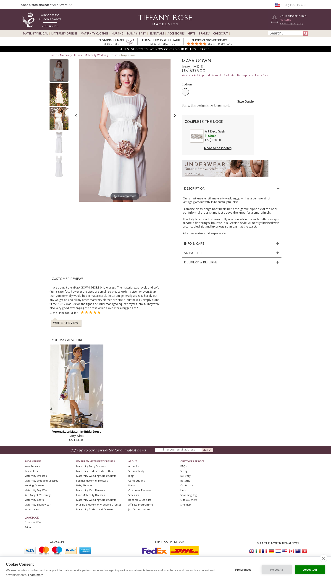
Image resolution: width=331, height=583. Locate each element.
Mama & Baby (136, 33)
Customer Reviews (139, 490)
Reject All (276, 569)
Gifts (191, 33)
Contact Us (186, 485)
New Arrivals (32, 466)
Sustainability (136, 471)
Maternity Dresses (64, 33)
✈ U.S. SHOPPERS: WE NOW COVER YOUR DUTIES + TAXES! (165, 49)
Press (131, 485)
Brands (204, 33)
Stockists (133, 495)
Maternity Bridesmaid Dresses (94, 509)
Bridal (28, 527)
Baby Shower (84, 485)
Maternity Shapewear (37, 504)
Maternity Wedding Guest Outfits (96, 475)
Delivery (185, 475)
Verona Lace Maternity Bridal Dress (76, 431)
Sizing (183, 471)
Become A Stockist (139, 499)
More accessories (217, 148)
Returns (185, 480)
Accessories (176, 33)
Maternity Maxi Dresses (90, 490)
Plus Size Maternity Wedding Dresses (98, 504)
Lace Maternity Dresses (90, 495)
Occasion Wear (33, 522)
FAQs (183, 466)
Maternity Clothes (94, 33)
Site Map (185, 504)
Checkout (220, 33)
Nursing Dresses (34, 485)
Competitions (136, 480)
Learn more (35, 575)
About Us (133, 466)
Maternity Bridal (35, 33)
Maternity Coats (34, 499)
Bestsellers (31, 471)
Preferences (243, 569)
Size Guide (245, 101)
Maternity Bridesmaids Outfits (94, 471)
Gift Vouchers (188, 499)
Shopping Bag (188, 495)
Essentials (157, 33)
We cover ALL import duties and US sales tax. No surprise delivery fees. (225, 75)
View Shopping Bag (291, 23)
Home (53, 55)
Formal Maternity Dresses (92, 480)
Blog (131, 475)
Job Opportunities (139, 509)
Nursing (117, 33)
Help (183, 490)
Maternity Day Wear (36, 490)
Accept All (310, 569)
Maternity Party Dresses (90, 466)
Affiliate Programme (140, 504)
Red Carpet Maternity (37, 495)
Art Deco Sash (215, 131)
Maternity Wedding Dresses (101, 55)
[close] (323, 558)
